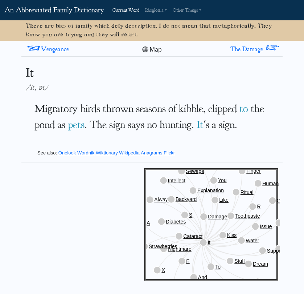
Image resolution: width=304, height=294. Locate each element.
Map (152, 49)
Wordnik (85, 153)
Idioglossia (154, 10)
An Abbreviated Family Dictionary (54, 10)
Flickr (169, 153)
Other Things (185, 10)
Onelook (67, 153)
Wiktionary (107, 153)
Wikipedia (129, 153)
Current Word (125, 10)
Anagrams (151, 153)
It (200, 124)
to (243, 108)
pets (76, 124)
